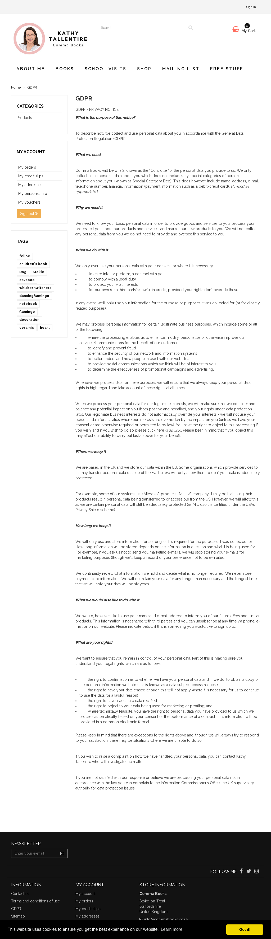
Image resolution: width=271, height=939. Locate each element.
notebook (28, 304)
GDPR (16, 909)
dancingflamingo (34, 296)
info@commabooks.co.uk (166, 919)
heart (45, 328)
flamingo (27, 312)
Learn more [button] (171, 929)
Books (65, 68)
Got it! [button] (244, 929)
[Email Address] (34, 853)
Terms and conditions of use (35, 901)
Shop (144, 68)
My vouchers (29, 202)
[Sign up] (62, 853)
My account (31, 151)
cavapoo (27, 280)
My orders (27, 167)
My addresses (30, 185)
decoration (29, 320)
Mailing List (181, 68)
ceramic (26, 328)
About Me (30, 68)
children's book (33, 264)
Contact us (20, 894)
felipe (24, 256)
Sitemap (18, 916)
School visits (106, 68)
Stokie (38, 272)
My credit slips (30, 176)
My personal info (32, 193)
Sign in (251, 7)
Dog (22, 272)
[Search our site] (141, 27)
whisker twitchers (35, 288)
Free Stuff (226, 68)
